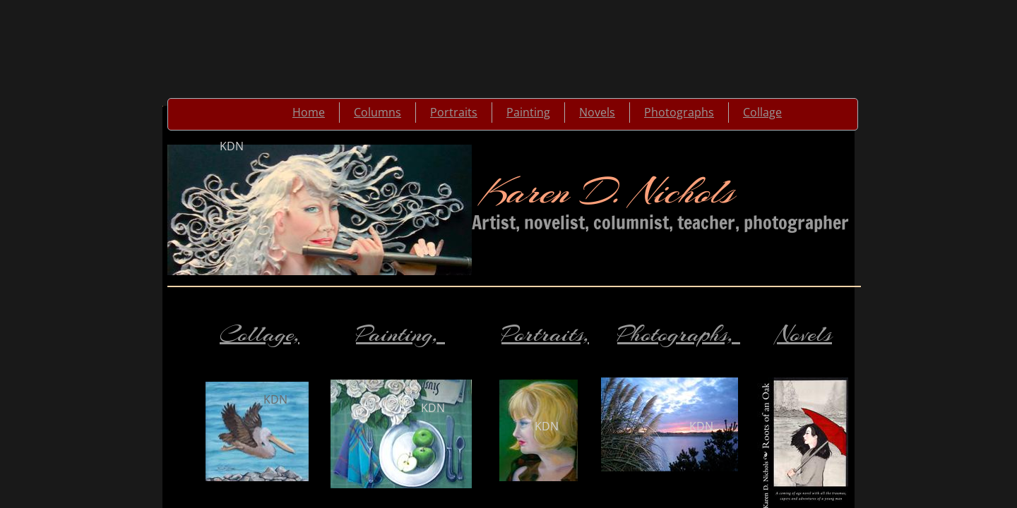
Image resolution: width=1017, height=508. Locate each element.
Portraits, (545, 334)
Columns (377, 112)
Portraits (453, 112)
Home (308, 112)
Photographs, (678, 334)
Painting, (400, 334)
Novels (597, 112)
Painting (528, 112)
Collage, (259, 334)
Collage (762, 112)
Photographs (679, 112)
